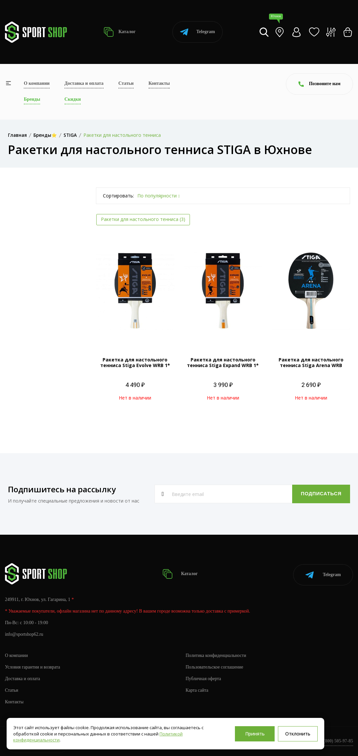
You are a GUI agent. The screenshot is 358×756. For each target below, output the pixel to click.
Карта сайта (197, 688)
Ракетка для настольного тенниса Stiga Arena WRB (311, 362)
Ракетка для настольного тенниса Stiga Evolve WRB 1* (135, 362)
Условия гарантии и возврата (33, 665)
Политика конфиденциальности (217, 653)
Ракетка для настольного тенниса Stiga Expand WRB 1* (223, 362)
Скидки (73, 99)
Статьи (126, 83)
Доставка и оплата (84, 83)
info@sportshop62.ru (24, 632)
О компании (37, 83)
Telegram (197, 32)
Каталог (120, 32)
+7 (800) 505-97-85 (334, 739)
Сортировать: (118, 195)
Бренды (32, 99)
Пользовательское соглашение (215, 665)
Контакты (159, 83)
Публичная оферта (204, 677)
